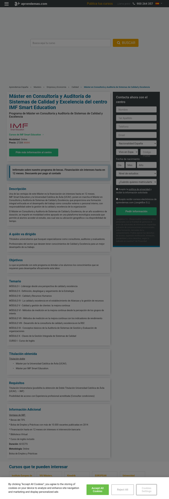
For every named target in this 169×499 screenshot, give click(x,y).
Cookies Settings (147, 490)
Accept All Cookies (98, 490)
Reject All (122, 489)
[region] (84, 488)
